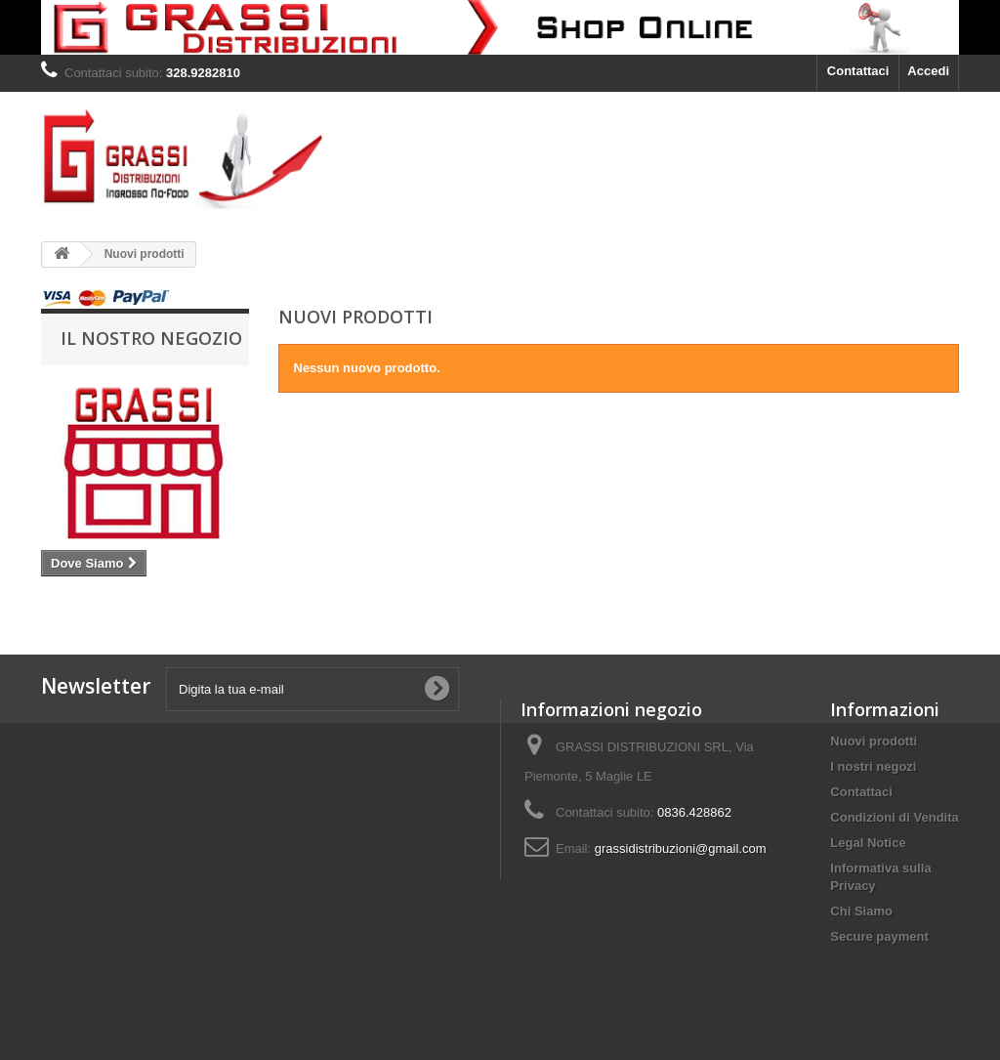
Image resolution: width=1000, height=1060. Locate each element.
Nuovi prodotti (873, 741)
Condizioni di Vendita (894, 817)
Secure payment (879, 936)
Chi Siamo (861, 911)
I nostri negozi (873, 766)
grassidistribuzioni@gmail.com (681, 848)
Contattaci (858, 71)
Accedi (928, 71)
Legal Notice (867, 842)
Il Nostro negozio (151, 338)
